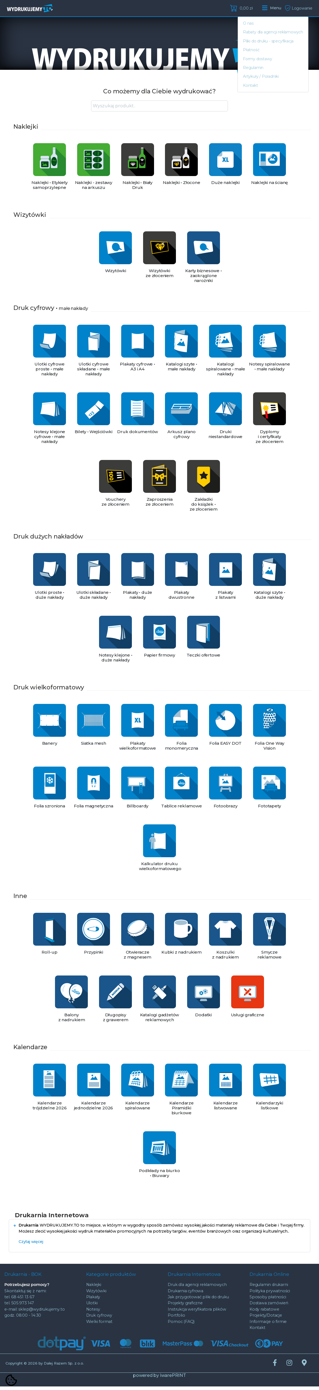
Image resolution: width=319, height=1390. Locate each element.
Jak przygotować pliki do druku (198, 1300)
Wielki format (99, 1324)
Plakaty (93, 1300)
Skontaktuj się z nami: (25, 1294)
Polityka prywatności (270, 1294)
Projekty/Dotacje (266, 1318)
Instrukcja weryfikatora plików (197, 1312)
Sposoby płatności (268, 1300)
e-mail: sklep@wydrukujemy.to (34, 1312)
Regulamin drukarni (269, 1288)
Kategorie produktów (111, 1275)
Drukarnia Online (269, 1275)
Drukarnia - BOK (23, 1275)
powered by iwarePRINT (159, 1379)
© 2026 (24, 1367)
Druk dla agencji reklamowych (197, 1288)
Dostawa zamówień (269, 1306)
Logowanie (298, 8)
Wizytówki (96, 1294)
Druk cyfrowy (99, 1318)
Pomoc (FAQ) (181, 1324)
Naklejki (93, 1288)
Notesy (93, 1312)
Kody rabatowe (264, 1312)
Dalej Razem (64, 1367)
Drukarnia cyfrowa (185, 1294)
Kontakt (257, 1331)
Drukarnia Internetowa (194, 1275)
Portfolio (176, 1318)
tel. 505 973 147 (19, 1306)
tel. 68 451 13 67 (19, 1300)
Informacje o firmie (268, 1324)
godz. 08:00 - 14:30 (22, 1318)
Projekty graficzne (185, 1306)
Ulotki (92, 1306)
